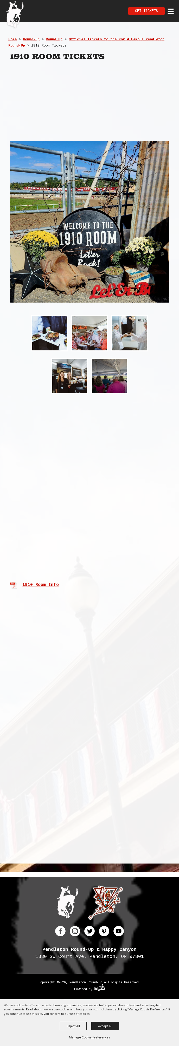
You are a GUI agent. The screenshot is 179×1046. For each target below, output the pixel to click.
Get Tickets (146, 11)
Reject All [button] (73, 1026)
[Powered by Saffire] (99, 988)
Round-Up (31, 39)
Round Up (54, 39)
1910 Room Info (40, 585)
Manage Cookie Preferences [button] (89, 1037)
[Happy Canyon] (105, 904)
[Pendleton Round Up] (15, 15)
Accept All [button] (105, 1026)
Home (12, 39)
